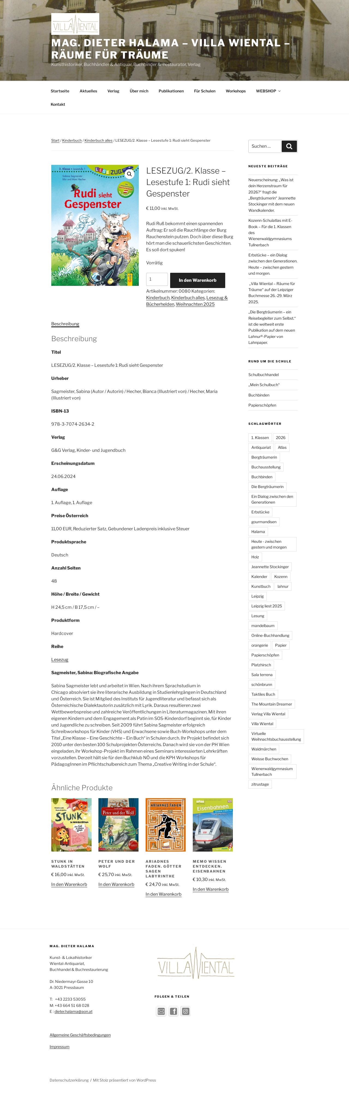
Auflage (59, 489)
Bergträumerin (264, 457)
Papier (281, 645)
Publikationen (171, 91)
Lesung (257, 615)
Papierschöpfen (262, 405)
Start (55, 140)
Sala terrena (262, 674)
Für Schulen (204, 91)
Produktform (65, 620)
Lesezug (59, 659)
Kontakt (58, 104)
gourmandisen (263, 521)
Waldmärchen (263, 749)
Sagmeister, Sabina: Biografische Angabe (95, 672)
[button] (129, 174)
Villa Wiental (262, 723)
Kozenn (280, 576)
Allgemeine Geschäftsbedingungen (80, 1035)
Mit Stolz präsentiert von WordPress (124, 1080)
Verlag (113, 91)
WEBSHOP (268, 91)
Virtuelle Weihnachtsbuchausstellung (276, 736)
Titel (56, 352)
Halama (258, 531)
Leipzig (257, 596)
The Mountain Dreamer (271, 704)
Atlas (282, 447)
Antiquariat (261, 447)
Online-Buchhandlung (270, 635)
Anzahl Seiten (66, 568)
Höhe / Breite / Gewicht (75, 594)
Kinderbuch (72, 140)
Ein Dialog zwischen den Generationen (272, 499)
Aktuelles (88, 91)
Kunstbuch (260, 586)
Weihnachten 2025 (195, 304)
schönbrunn (261, 684)
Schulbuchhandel (263, 374)
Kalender (259, 576)
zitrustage (260, 784)
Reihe (57, 646)
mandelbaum (263, 625)
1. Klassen (260, 437)
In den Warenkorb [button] (69, 884)
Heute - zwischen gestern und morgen (269, 544)
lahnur (283, 586)
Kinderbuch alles (99, 140)
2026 (280, 437)
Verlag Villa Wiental (268, 713)
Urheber (60, 378)
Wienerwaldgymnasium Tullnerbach (272, 771)
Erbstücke (260, 512)
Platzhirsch (261, 664)
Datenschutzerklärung (69, 1080)
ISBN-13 (60, 411)
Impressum (60, 1046)
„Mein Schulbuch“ (264, 384)
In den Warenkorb (197, 280)
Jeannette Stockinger (270, 566)
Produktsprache (68, 541)
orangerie (259, 645)
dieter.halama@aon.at (73, 1011)
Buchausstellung (266, 467)
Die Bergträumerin (267, 486)
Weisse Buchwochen (269, 758)
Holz (255, 557)
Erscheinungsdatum (73, 463)
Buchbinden (258, 395)
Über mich (139, 91)
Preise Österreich (69, 515)
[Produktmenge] (157, 279)
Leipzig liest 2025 (266, 606)
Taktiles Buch (263, 694)
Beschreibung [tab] (65, 323)
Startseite (60, 91)
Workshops (236, 91)
